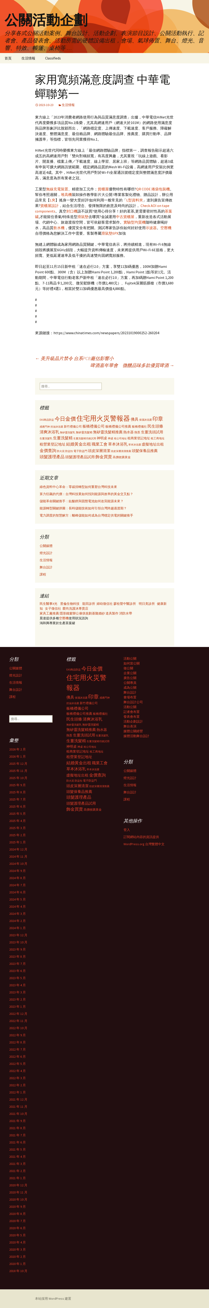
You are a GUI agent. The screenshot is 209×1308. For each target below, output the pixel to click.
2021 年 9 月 (17, 1121)
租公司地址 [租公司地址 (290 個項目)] (120, 438)
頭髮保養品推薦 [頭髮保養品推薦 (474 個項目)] (145, 450)
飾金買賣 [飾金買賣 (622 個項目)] (103, 456)
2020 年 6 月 (17, 1228)
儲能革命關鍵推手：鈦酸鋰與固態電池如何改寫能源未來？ (82, 501)
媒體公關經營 (133, 731)
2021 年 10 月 (18, 1114)
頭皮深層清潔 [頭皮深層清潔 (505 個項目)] (99, 450)
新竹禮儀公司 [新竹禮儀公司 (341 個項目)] (73, 426)
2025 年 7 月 (17, 799)
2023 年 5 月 (17, 978)
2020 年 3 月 (17, 1249)
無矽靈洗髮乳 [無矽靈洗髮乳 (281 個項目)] (67, 432)
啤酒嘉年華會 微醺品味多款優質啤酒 (132, 365)
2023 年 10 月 (18, 942)
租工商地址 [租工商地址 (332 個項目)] (158, 438)
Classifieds (53, 58)
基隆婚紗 (99, 613)
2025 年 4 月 (17, 821)
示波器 (151, 227)
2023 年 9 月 (17, 949)
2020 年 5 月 (17, 1235)
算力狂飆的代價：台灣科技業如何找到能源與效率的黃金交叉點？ (86, 494)
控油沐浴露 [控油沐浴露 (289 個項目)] (56, 426)
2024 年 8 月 (17, 878)
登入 (127, 830)
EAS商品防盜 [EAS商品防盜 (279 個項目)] (47, 419)
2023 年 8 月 (17, 956)
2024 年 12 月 (18, 849)
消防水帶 (125, 613)
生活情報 (28, 58)
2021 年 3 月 (17, 1164)
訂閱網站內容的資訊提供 (141, 837)
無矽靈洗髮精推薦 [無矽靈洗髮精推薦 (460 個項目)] (108, 432)
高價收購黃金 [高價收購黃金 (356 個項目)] (122, 457)
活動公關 (130, 658)
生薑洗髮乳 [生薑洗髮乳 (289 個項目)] (46, 438)
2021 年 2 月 (17, 1171)
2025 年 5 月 (17, 814)
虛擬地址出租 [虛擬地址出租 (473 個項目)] (153, 444)
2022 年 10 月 (18, 1028)
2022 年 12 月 (18, 1014)
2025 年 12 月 (18, 764)
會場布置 (130, 697)
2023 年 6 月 (17, 971)
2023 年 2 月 (17, 999)
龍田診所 (88, 604)
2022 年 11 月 (18, 1021)
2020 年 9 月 (17, 1207)
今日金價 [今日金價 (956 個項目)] (65, 419)
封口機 (71, 211)
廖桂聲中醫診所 (124, 604)
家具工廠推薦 (50, 613)
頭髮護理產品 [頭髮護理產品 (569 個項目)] (52, 456)
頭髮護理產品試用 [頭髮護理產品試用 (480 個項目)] (80, 457)
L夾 (52, 200)
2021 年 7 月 (17, 1135)
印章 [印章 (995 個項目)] (158, 418)
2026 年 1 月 (17, 756)
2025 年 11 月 (18, 771)
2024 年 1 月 (17, 928)
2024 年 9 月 (17, 871)
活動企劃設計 (133, 721)
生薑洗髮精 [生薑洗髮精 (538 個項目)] (63, 437)
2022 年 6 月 (17, 1056)
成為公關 (130, 687)
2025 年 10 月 (18, 778)
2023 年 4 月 (17, 985)
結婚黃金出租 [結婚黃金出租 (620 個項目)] (78, 444)
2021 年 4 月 (17, 1156)
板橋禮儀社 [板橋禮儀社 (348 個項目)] (139, 426)
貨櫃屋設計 (49, 205)
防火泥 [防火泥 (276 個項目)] (61, 451)
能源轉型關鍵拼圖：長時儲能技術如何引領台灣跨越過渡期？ (83, 508)
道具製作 (112, 613)
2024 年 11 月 (18, 856)
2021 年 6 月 (17, 1142)
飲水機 (59, 227)
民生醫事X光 (48, 604)
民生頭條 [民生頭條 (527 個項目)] (155, 426)
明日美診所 (146, 604)
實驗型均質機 (135, 222)
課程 (43, 574)
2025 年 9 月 (17, 785)
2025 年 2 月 (17, 835)
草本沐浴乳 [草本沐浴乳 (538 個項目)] (118, 444)
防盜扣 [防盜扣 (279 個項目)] (69, 451)
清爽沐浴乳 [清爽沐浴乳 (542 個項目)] (49, 431)
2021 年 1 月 (17, 1178)
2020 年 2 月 (17, 1257)
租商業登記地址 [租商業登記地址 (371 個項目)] (138, 438)
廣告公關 (130, 678)
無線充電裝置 (57, 189)
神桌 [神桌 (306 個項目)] (110, 438)
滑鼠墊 (82, 216)
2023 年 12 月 (18, 935)
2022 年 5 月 (17, 1064)
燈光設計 (46, 553)
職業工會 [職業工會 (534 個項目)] (99, 444)
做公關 (128, 668)
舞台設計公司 (133, 702)
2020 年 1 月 (17, 1264)
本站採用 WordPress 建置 (53, 1298)
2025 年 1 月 (17, 842)
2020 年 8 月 (17, 1214)
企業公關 (130, 673)
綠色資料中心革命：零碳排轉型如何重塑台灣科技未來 (78, 487)
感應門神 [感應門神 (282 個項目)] (45, 426)
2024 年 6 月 (17, 892)
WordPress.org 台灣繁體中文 (144, 844)
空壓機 (165, 227)
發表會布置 (132, 717)
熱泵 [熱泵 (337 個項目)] (137, 432)
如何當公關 (132, 663)
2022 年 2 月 (17, 1085)
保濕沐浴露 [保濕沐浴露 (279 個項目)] (145, 419)
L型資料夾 (134, 200)
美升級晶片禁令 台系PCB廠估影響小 (74, 358)
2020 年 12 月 (18, 1185)
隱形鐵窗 (66, 613)
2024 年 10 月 (18, 864)
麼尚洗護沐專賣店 (75, 608)
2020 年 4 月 (17, 1242)
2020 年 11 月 (18, 1192)
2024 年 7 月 (17, 885)
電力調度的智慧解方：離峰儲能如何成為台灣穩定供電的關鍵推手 (86, 515)
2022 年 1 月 (17, 1092)
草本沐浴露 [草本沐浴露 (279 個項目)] (134, 444)
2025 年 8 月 (17, 792)
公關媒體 (46, 546)
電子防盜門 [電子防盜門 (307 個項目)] (80, 451)
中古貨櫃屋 (125, 216)
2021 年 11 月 (18, 1106)
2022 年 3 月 (17, 1078)
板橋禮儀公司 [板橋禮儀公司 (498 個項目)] (93, 426)
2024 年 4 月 (17, 906)
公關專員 (130, 683)
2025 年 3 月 (17, 828)
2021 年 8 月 (17, 1128)
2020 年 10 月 (18, 1199)
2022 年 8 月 (17, 1042)
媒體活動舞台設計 (136, 736)
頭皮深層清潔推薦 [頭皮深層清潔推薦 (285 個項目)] (121, 451)
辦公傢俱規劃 (82, 613)
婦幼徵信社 (105, 604)
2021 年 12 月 (18, 1099)
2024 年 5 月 (17, 899)
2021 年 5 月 (17, 1149)
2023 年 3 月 (17, 992)
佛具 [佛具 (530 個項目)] (134, 419)
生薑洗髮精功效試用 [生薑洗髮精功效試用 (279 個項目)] (84, 438)
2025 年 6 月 (17, 806)
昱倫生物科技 (69, 604)
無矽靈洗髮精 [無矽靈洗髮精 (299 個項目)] (84, 432)
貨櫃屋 (103, 189)
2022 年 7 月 (17, 1049)
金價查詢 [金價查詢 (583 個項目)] (48, 450)
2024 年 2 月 (17, 921)
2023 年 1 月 (17, 1006)
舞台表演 (130, 726)
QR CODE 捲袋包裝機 (153, 189)
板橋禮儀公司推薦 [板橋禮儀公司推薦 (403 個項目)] (118, 426)
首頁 (8, 58)
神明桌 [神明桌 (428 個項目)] (102, 438)
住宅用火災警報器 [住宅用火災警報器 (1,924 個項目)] (103, 418)
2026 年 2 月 (17, 749)
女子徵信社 (53, 608)
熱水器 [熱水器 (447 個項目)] (128, 432)
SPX (115, 233)
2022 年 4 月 (17, 1071)
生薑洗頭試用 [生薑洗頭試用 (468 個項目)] (152, 432)
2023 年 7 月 (17, 964)
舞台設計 (46, 567)
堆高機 (66, 194)
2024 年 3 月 (17, 914)
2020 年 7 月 (17, 1221)
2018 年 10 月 (18, 1271)
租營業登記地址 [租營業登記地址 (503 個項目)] (52, 444)
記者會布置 (132, 712)
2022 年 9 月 (17, 1035)
